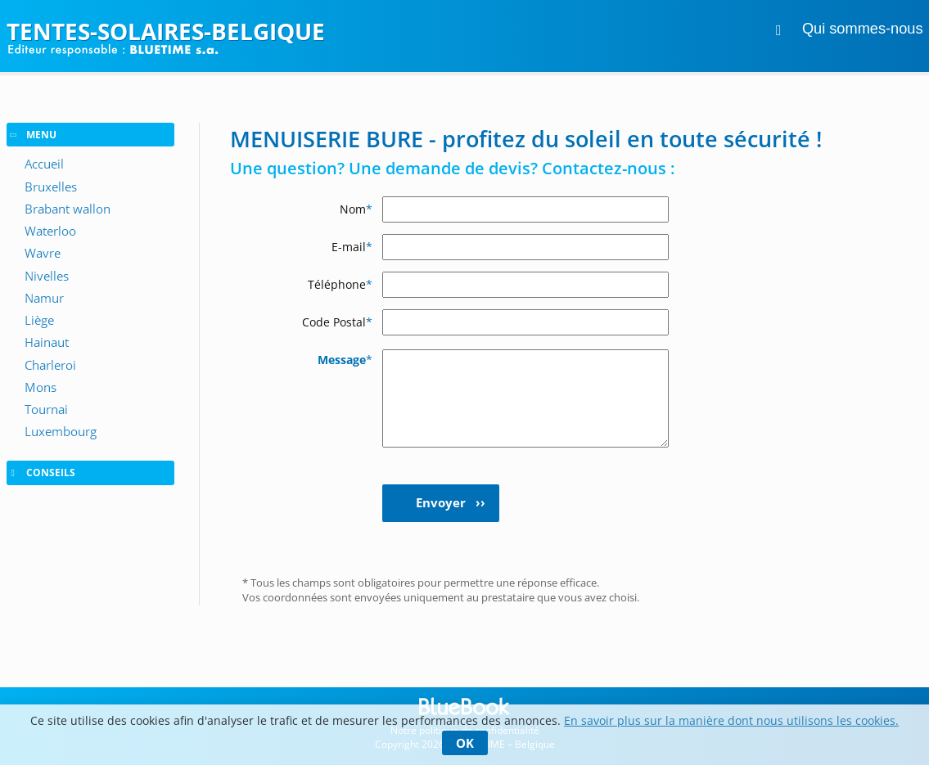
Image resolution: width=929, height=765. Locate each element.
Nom (356, 209)
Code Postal (337, 322)
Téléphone (340, 284)
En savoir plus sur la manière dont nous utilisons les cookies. (731, 720)
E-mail (351, 246)
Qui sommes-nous (862, 28)
